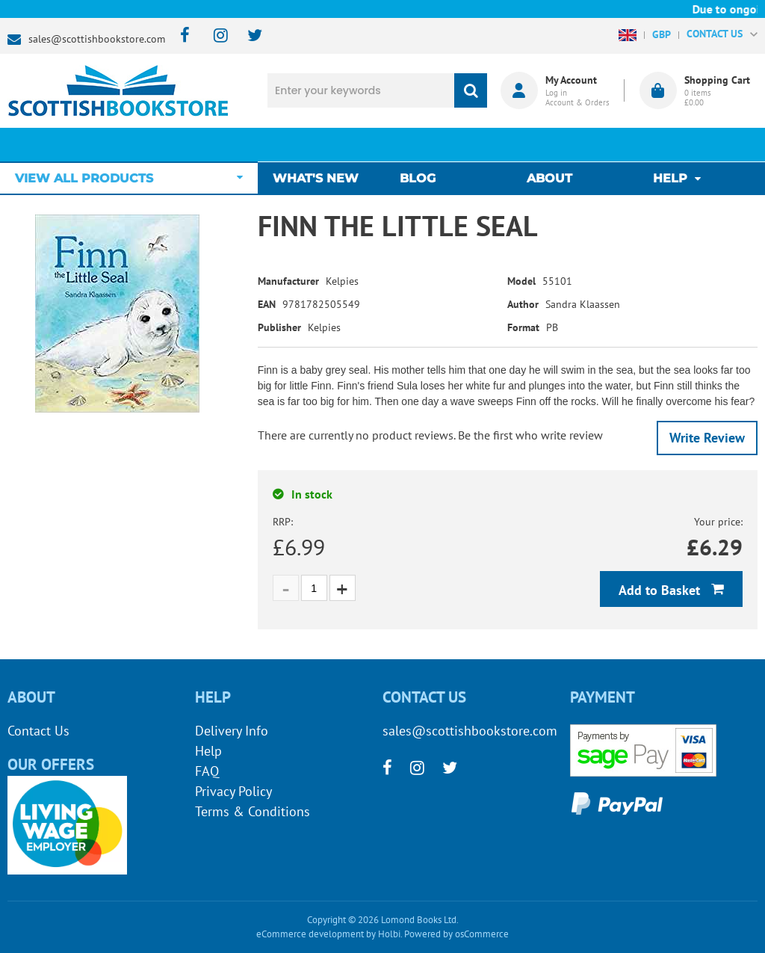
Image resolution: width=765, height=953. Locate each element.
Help (208, 750)
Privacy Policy (233, 791)
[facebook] (180, 36)
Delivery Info (231, 730)
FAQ (207, 771)
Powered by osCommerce (456, 934)
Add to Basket (661, 590)
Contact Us (38, 730)
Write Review (707, 437)
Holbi (389, 934)
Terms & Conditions (252, 811)
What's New (323, 145)
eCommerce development (310, 934)
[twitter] (247, 36)
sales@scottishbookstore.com (96, 39)
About (549, 145)
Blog (421, 145)
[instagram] (214, 36)
